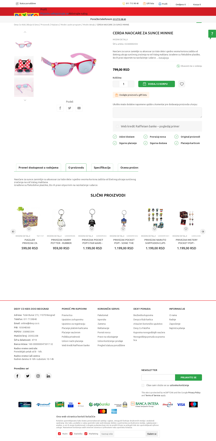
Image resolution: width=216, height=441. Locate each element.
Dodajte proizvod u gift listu (131, 95)
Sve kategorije (51, 11)
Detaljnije (164, 58)
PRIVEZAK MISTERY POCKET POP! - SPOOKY (187, 251)
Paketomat (103, 323)
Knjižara (55, 25)
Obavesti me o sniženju (191, 66)
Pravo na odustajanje (108, 344)
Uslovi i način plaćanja (72, 349)
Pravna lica (67, 323)
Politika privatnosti (71, 344)
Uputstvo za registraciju (73, 332)
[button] (182, 84)
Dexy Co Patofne (141, 336)
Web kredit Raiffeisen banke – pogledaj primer (150, 126)
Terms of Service (152, 403)
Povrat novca (104, 340)
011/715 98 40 (119, 19)
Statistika (78, 434)
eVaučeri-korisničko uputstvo (147, 332)
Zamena (102, 332)
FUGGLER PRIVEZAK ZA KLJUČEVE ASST (30, 251)
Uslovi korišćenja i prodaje (110, 349)
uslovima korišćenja (179, 393)
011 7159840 (30, 327)
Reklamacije (103, 336)
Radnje (172, 327)
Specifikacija (52, 167)
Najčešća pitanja (177, 336)
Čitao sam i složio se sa (167, 393)
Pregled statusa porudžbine (111, 353)
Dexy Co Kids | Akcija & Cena (26, 25)
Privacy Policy (194, 401)
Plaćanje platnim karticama (75, 336)
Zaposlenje (174, 332)
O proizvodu (27, 167)
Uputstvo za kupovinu (72, 327)
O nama (173, 323)
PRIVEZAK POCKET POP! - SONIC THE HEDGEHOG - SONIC (124, 251)
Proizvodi (45, 25)
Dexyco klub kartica (143, 327)
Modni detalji (89, 25)
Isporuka (102, 327)
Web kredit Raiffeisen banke (76, 353)
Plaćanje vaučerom (71, 340)
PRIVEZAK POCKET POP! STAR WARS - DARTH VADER (92, 251)
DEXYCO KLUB (84, 11)
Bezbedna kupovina (143, 323)
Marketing (93, 434)
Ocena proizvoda (82, 167)
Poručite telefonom (101, 19)
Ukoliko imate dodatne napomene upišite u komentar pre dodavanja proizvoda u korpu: (155, 104)
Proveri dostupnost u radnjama (39, 175)
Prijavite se (188, 385)
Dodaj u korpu (158, 84)
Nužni (65, 434)
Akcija (68, 11)
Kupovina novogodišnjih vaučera (149, 340)
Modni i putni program (71, 25)
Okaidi (103, 11)
